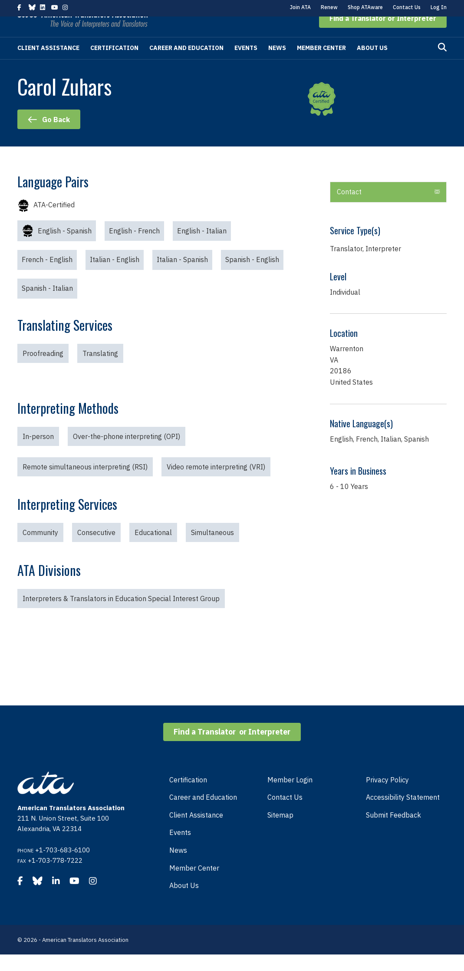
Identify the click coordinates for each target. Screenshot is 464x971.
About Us (372, 64)
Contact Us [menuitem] (285, 813)
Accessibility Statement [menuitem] (403, 813)
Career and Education (186, 64)
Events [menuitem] (180, 849)
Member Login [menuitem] (290, 796)
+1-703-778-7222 (55, 877)
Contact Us (407, 7)
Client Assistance (48, 64)
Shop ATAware (365, 7)
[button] (383, 34)
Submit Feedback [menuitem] (393, 831)
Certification (114, 64)
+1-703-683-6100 (62, 866)
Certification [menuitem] (188, 796)
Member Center (321, 64)
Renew (329, 7)
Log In (439, 7)
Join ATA (300, 7)
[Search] (442, 64)
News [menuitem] (178, 866)
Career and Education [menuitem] (203, 813)
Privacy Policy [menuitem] (387, 796)
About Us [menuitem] (184, 902)
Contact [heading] (349, 208)
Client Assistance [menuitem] (196, 831)
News (277, 64)
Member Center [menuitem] (194, 884)
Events (245, 64)
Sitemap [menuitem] (280, 831)
